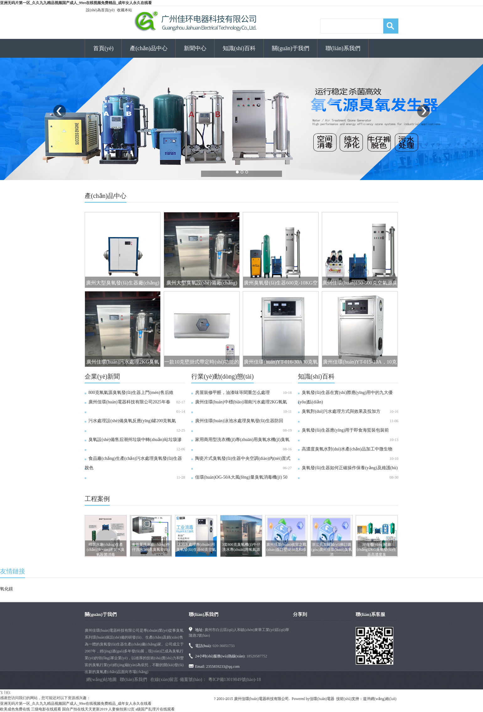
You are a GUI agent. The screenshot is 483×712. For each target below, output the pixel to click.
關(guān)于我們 (290, 48)
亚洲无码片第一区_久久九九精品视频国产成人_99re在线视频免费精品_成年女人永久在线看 (76, 3)
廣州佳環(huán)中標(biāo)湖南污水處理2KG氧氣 (241, 402)
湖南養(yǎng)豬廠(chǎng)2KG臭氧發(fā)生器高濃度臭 (377, 549)
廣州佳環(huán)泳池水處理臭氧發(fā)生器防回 (239, 420)
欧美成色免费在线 (15, 709)
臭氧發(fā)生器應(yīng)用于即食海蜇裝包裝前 (345, 430)
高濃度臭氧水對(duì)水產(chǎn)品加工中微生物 (347, 449)
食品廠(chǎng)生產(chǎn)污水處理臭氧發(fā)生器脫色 (133, 463)
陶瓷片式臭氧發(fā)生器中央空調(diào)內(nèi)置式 (242, 458)
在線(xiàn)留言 (164, 679)
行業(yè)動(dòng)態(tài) (222, 376)
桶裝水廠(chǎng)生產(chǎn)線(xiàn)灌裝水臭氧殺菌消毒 (106, 549)
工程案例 (97, 498)
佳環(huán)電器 (322, 698)
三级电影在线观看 (46, 709)
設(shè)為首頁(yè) (100, 10)
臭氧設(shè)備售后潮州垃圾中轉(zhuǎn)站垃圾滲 (135, 439)
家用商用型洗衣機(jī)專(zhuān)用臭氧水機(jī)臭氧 (242, 439)
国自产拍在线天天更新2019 (84, 709)
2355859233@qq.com (223, 666)
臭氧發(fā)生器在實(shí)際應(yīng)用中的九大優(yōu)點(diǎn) (345, 397)
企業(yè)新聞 (102, 376)
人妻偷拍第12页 (121, 709)
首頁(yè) (103, 48)
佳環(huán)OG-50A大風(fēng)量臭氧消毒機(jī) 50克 (239, 482)
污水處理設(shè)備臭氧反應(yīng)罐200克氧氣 (132, 420)
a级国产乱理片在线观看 (155, 709)
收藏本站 (124, 10)
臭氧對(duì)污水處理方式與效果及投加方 (341, 411)
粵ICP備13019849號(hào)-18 (234, 679)
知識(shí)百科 (239, 48)
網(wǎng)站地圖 (101, 679)
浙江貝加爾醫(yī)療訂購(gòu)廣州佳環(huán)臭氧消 (331, 549)
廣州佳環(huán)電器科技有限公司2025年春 (129, 402)
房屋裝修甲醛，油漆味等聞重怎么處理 (232, 392)
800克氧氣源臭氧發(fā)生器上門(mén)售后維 (130, 392)
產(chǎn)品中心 (148, 48)
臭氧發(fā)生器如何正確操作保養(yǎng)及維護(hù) (350, 467)
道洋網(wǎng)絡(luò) (379, 698)
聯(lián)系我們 (343, 48)
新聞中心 (195, 48)
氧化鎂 (6, 589)
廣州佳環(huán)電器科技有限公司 (261, 698)
